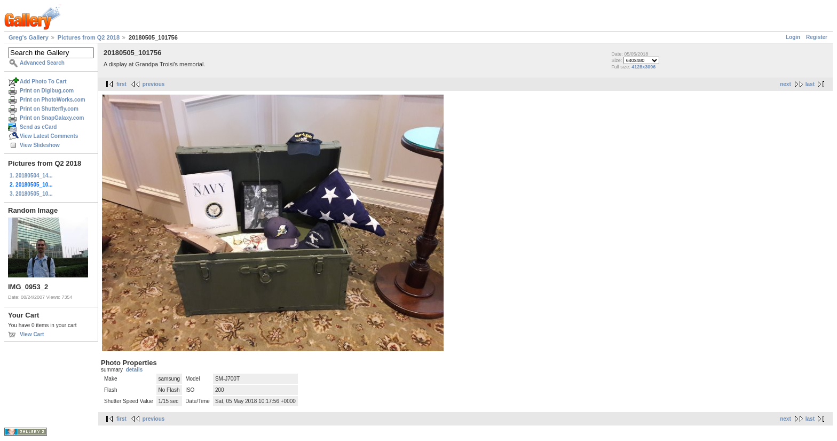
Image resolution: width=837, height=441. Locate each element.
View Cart (32, 334)
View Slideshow (40, 145)
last (810, 84)
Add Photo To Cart (43, 81)
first (121, 84)
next (785, 84)
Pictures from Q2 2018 (89, 37)
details (134, 370)
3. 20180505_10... (31, 194)
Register (816, 37)
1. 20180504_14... (31, 176)
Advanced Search (42, 63)
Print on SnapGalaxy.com (52, 118)
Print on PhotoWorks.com (52, 100)
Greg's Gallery (29, 37)
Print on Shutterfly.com (49, 109)
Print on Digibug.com (47, 91)
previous (154, 84)
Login (793, 37)
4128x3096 (643, 66)
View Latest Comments (49, 136)
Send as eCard (38, 127)
